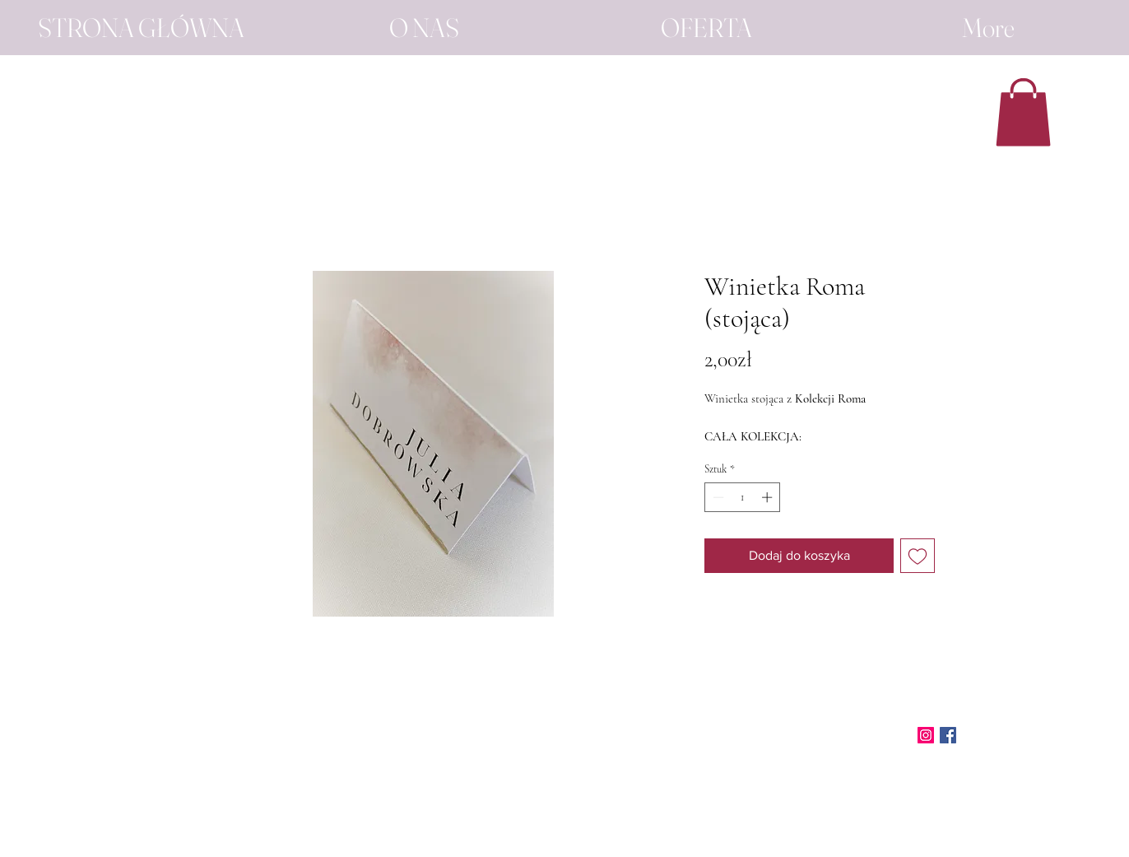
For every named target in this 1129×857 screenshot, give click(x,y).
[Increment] (768, 497)
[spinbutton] (743, 497)
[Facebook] (948, 735)
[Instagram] (926, 735)
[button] (1023, 112)
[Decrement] (717, 497)
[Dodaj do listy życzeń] (917, 555)
